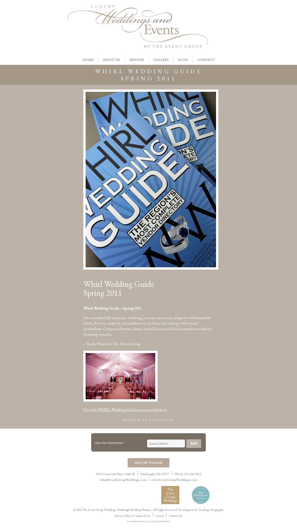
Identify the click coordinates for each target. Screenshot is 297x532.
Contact (205, 59)
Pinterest (230, 13)
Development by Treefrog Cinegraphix (201, 510)
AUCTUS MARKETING (158, 521)
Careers (159, 516)
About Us (111, 59)
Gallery (161, 59)
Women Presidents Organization (131, 494)
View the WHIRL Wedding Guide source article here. (125, 409)
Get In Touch (148, 462)
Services (136, 59)
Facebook (220, 13)
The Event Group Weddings (170, 495)
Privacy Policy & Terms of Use (132, 516)
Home (88, 59)
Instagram (252, 13)
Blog (183, 59)
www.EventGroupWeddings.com (174, 479)
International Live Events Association (90, 495)
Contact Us (175, 516)
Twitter (241, 13)
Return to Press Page (148, 420)
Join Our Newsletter (110, 443)
